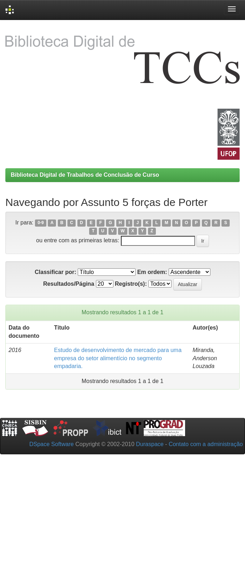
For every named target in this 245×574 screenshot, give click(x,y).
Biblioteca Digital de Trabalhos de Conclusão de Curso (85, 175)
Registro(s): (131, 284)
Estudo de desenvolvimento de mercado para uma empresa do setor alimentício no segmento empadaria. (118, 358)
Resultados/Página (68, 284)
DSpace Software (51, 444)
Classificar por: (55, 272)
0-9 (40, 223)
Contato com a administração (206, 444)
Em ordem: (152, 272)
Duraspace (149, 444)
